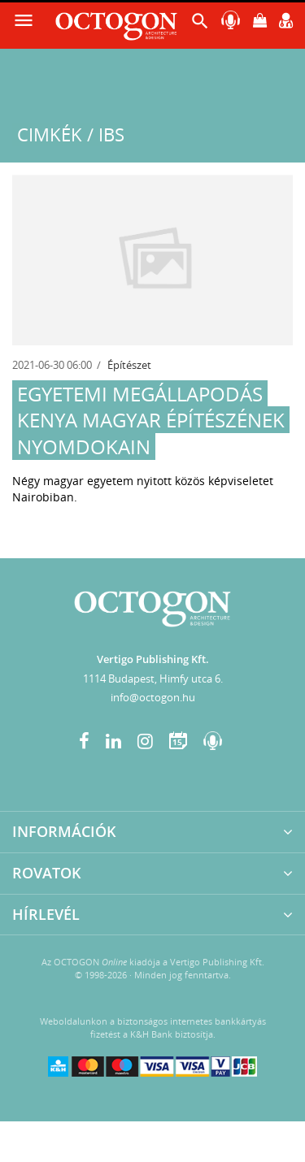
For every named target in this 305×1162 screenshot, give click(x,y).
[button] (200, 25)
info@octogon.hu (153, 697)
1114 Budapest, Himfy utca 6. (153, 678)
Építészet (129, 365)
